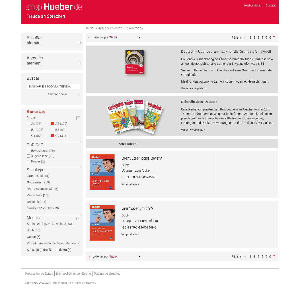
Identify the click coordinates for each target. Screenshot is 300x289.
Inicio (90, 28)
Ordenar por (100, 37)
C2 (61, 135)
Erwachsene (43, 150)
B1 (37, 129)
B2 (61, 129)
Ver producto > (130, 184)
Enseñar (34, 40)
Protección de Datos (39, 273)
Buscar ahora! (58, 94)
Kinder (38, 161)
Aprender (35, 60)
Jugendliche (43, 156)
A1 (37, 123)
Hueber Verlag (252, 5)
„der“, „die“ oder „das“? (141, 158)
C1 (37, 135)
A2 (62, 123)
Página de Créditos (107, 273)
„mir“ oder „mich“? (137, 208)
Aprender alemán (110, 28)
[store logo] (54, 11)
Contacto (271, 5)
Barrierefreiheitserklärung (73, 273)
